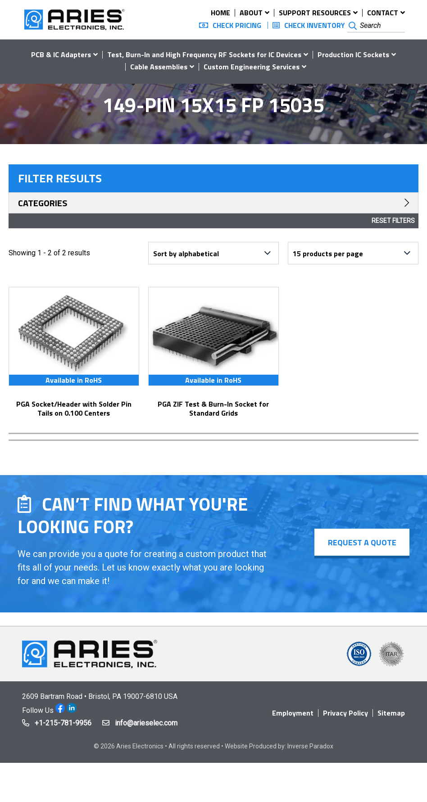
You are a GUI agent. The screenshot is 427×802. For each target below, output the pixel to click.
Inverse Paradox (310, 746)
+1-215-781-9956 (63, 723)
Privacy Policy (345, 712)
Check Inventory (314, 25)
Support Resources (315, 12)
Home (220, 12)
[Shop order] (213, 253)
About (251, 12)
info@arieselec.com (146, 723)
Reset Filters (393, 220)
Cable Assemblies (158, 66)
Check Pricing (237, 25)
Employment (292, 712)
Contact (382, 12)
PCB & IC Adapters (61, 54)
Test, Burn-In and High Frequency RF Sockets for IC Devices (204, 54)
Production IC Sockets (353, 54)
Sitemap (391, 712)
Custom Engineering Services (252, 66)
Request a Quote (361, 542)
